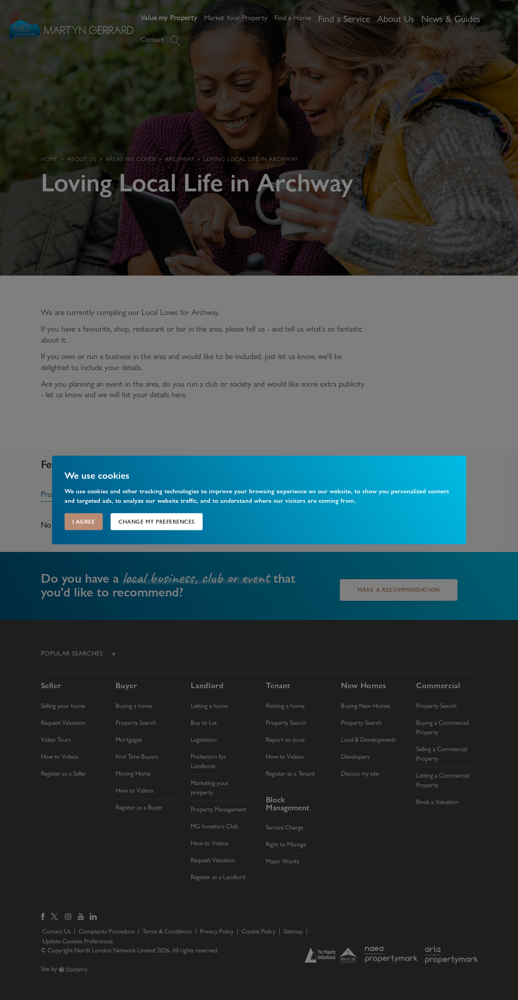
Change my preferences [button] (156, 521)
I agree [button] (83, 521)
